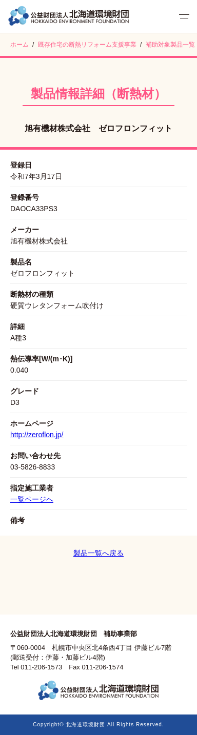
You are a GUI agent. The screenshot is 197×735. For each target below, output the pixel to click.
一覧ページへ (31, 499)
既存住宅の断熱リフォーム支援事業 (87, 44)
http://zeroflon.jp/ (37, 435)
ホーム (19, 44)
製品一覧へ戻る (98, 553)
